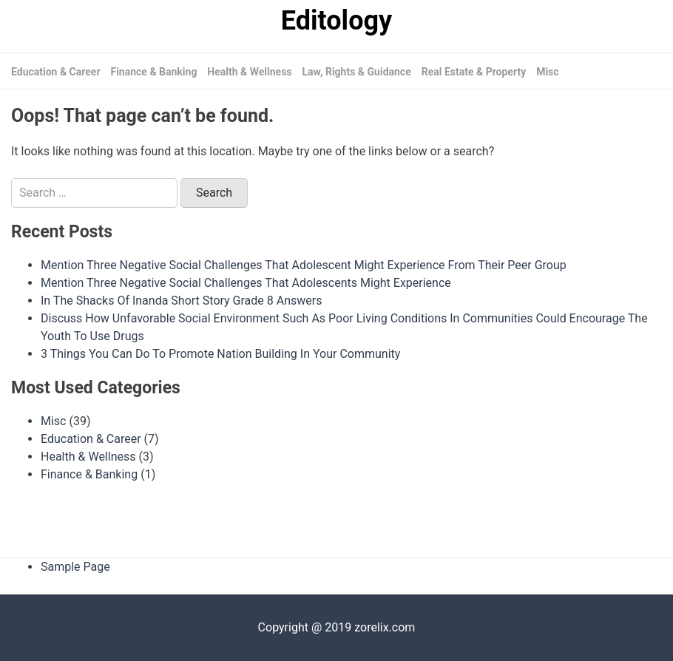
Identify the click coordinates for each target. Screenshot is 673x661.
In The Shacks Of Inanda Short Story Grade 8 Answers (181, 301)
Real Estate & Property (474, 72)
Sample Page (75, 567)
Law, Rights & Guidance (356, 72)
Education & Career (56, 72)
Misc (547, 72)
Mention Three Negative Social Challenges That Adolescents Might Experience (246, 283)
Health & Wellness (249, 72)
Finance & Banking (153, 72)
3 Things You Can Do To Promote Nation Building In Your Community (220, 354)
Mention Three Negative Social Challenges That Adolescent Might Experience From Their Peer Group (304, 265)
